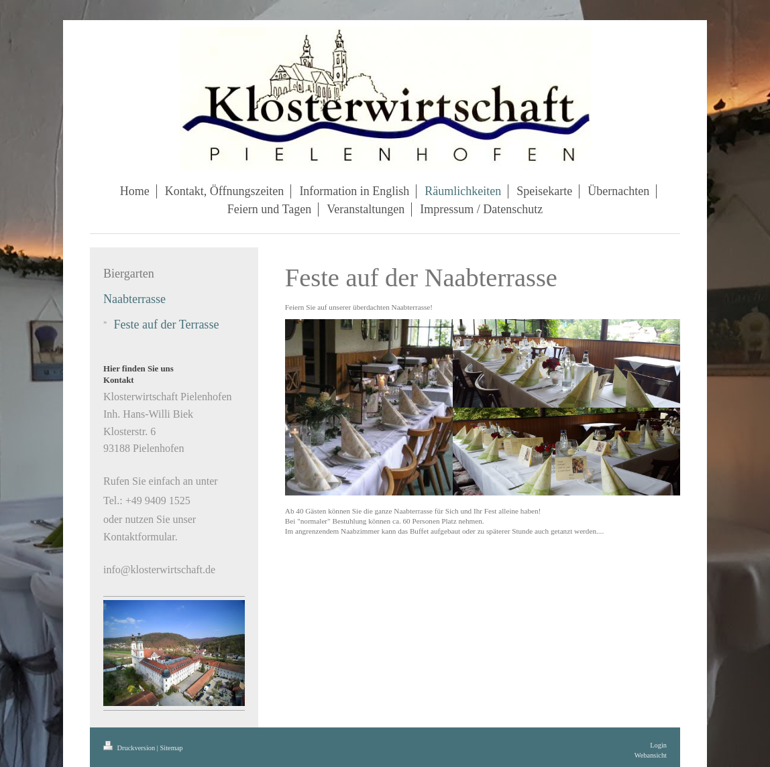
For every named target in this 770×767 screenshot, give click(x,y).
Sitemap (171, 748)
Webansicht (651, 755)
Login (658, 745)
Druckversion (130, 748)
